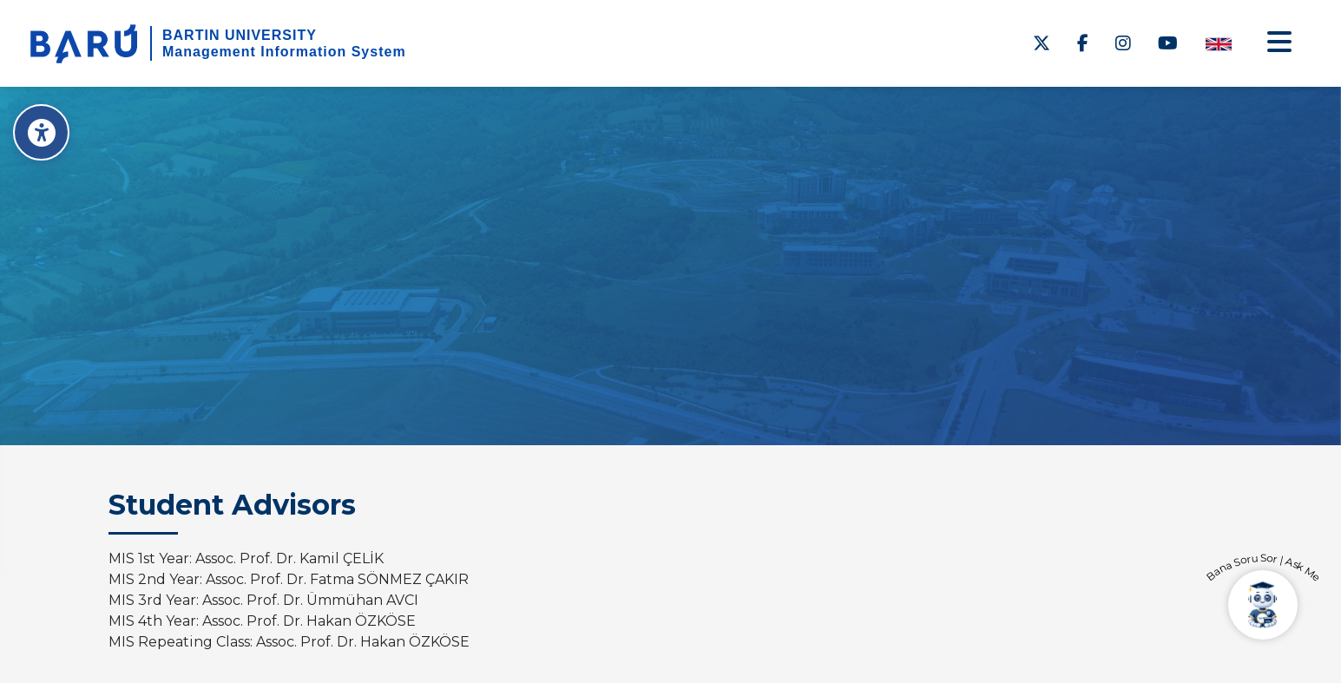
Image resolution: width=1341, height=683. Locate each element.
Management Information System (284, 51)
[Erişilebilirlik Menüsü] (41, 132)
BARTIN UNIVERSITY (239, 35)
